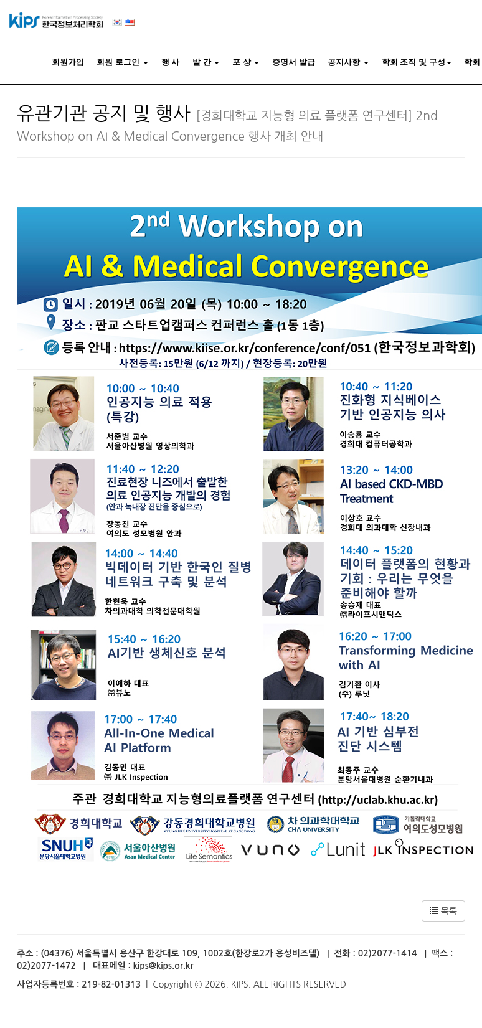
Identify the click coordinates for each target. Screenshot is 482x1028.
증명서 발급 (293, 62)
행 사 (170, 62)
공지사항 (348, 62)
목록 (443, 911)
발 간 (205, 62)
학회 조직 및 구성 (416, 62)
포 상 (245, 62)
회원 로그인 (122, 62)
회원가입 (68, 62)
